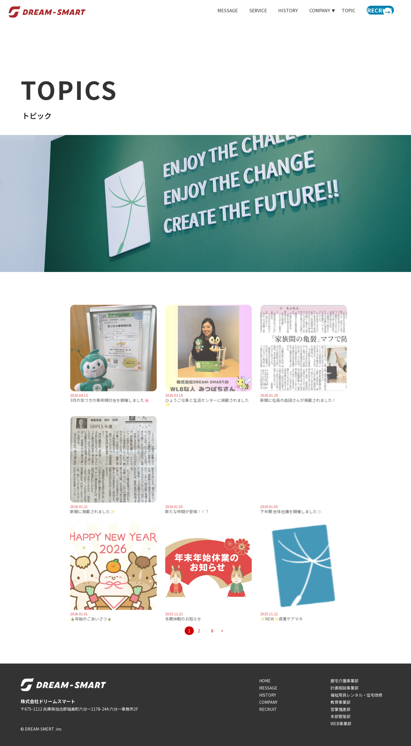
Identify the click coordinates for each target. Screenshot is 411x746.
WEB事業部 (341, 723)
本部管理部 (340, 716)
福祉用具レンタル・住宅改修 (356, 695)
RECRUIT (268, 709)
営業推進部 (340, 709)
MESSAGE (218, 12)
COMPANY (268, 702)
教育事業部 (340, 702)
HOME (265, 681)
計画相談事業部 (344, 688)
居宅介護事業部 (344, 681)
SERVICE (248, 12)
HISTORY (278, 12)
